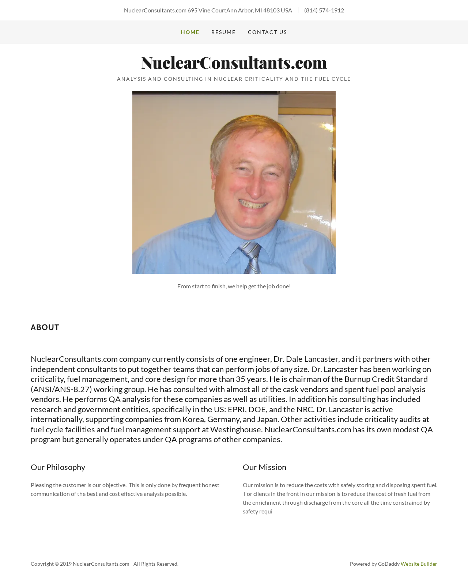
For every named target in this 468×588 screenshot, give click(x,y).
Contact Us (267, 32)
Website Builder (419, 564)
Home (190, 32)
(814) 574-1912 (324, 10)
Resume (223, 32)
